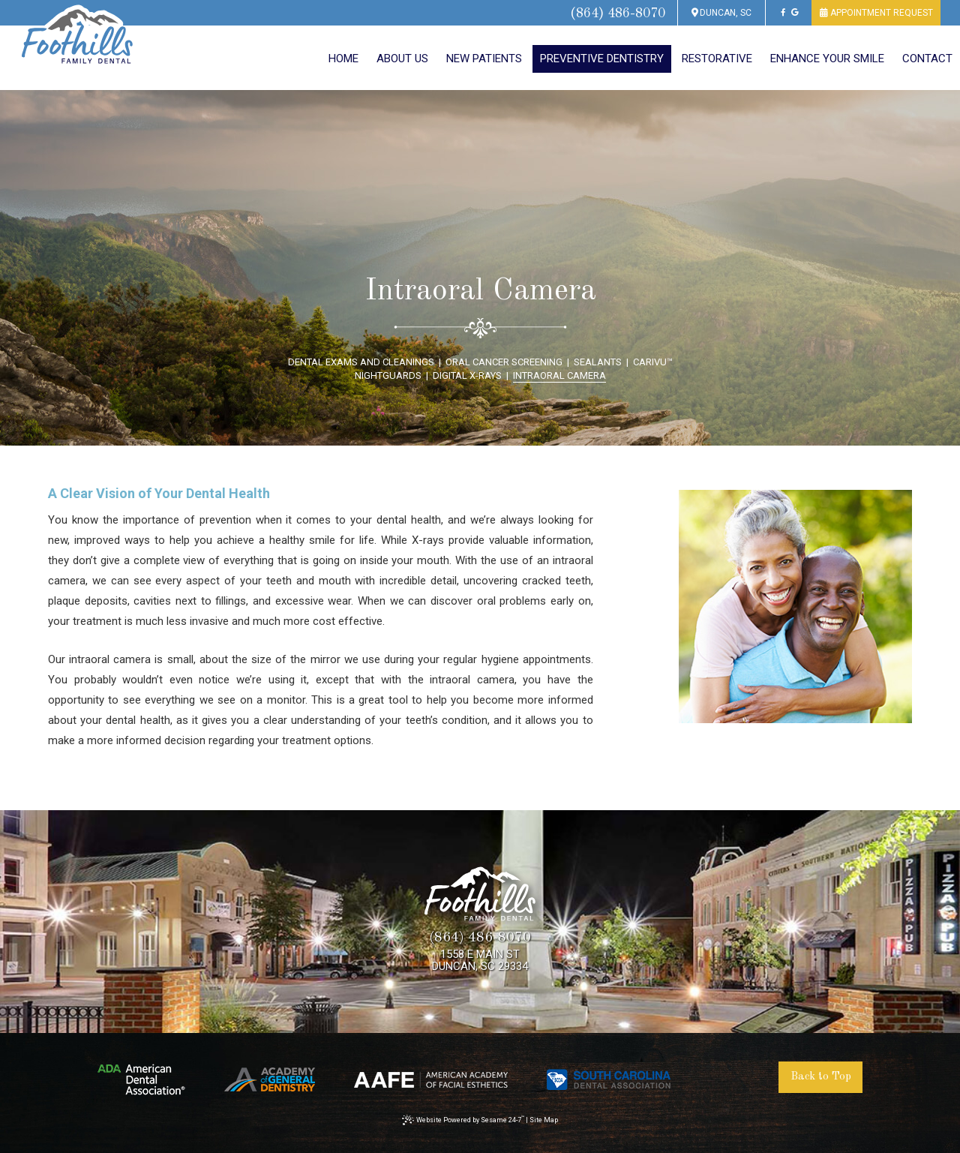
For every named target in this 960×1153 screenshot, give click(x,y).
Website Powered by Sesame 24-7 (463, 1120)
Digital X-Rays (467, 375)
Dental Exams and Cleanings (361, 362)
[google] (795, 13)
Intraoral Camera (559, 375)
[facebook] (783, 13)
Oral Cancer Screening (504, 362)
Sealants (598, 362)
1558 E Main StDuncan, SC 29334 (480, 960)
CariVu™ (653, 362)
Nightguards (388, 375)
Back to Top (820, 1076)
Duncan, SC (722, 13)
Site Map (544, 1120)
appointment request (876, 13)
